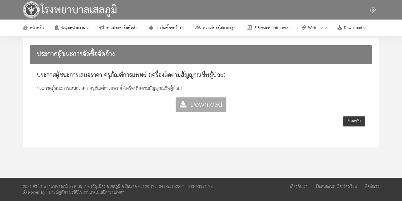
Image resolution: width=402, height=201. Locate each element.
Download (201, 104)
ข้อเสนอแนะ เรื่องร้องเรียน (336, 186)
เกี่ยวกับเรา (298, 186)
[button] (373, 10)
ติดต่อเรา (372, 186)
